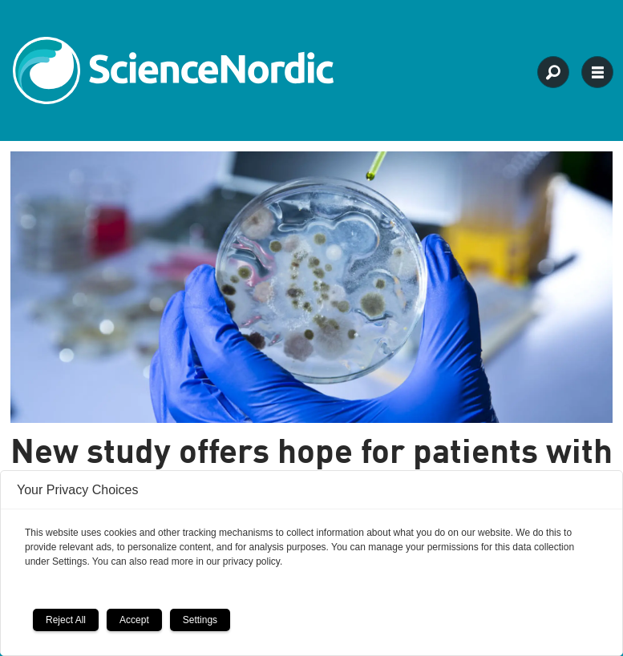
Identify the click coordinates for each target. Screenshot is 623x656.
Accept (134, 620)
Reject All (66, 620)
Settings (200, 620)
